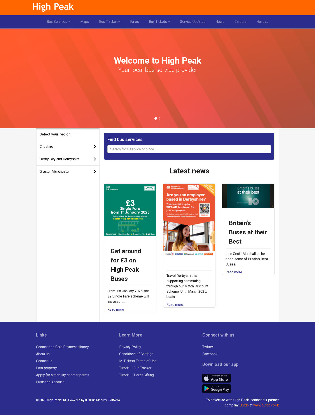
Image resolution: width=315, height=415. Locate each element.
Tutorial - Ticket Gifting (136, 375)
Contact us (44, 361)
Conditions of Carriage (136, 354)
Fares (134, 22)
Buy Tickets (161, 23)
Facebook (209, 354)
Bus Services (60, 23)
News (219, 22)
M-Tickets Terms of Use (138, 361)
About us (43, 354)
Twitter (207, 347)
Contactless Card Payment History (62, 347)
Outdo (244, 405)
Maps (84, 22)
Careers (240, 22)
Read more (115, 309)
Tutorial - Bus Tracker (135, 368)
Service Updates (192, 22)
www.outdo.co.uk (266, 405)
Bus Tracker (111, 23)
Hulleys (262, 22)
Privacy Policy (130, 347)
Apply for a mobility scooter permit (62, 375)
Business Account (50, 382)
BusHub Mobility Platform (102, 400)
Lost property (46, 368)
